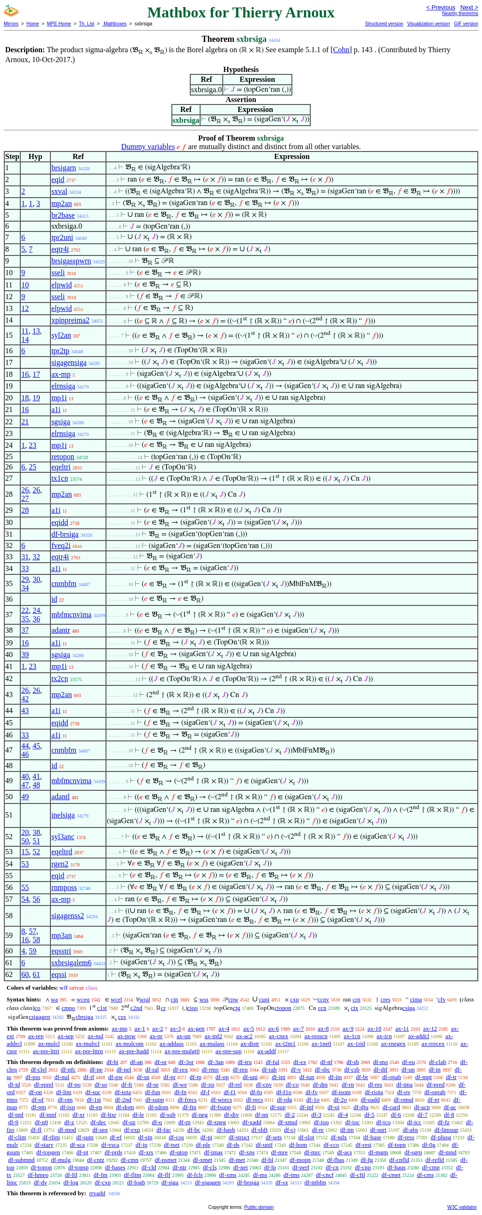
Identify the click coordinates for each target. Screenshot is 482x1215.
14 (25, 339)
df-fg (367, 1159)
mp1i (59, 398)
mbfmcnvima (71, 615)
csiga (408, 1007)
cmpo (68, 1007)
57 (32, 931)
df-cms (425, 1174)
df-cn (332, 1167)
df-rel (235, 1084)
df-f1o (284, 1092)
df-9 (13, 1122)
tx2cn (59, 679)
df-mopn (300, 1159)
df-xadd (251, 1122)
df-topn (397, 1144)
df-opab (391, 1076)
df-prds (113, 1152)
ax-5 (248, 1028)
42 (25, 699)
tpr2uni (62, 237)
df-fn (180, 1092)
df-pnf (16, 1114)
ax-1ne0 (321, 1043)
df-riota (374, 1092)
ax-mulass (212, 1043)
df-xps (247, 1152)
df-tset (171, 1144)
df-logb (136, 1182)
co (37, 1007)
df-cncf (325, 1174)
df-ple (203, 1144)
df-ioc (352, 1122)
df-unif (264, 1144)
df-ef (115, 1137)
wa (54, 999)
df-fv (311, 1092)
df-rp (184, 1122)
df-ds (233, 1144)
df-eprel (43, 1084)
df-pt (82, 1152)
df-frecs (186, 1099)
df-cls (210, 1167)
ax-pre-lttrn (89, 1051)
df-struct (239, 1137)
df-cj (290, 1129)
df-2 (290, 1114)
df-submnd (21, 1159)
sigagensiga (69, 362)
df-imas (213, 1152)
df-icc (414, 1122)
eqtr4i (60, 249)
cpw (233, 999)
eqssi (58, 974)
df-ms (260, 1174)
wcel (116, 999)
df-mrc (312, 1152)
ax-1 (140, 1028)
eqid (57, 179)
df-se (152, 1084)
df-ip (141, 1144)
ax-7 (298, 1028)
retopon (62, 457)
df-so (101, 1084)
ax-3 (175, 1028)
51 (36, 841)
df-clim (17, 1137)
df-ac (450, 1107)
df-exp (132, 1129)
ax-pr (156, 1036)
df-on (35, 1092)
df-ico (383, 1122)
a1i (56, 409)
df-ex (299, 1061)
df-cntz (95, 1159)
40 (25, 776)
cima (416, 999)
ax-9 (348, 1028)
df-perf (300, 1167)
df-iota (123, 1092)
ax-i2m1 (285, 1043)
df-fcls (195, 1174)
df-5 (369, 1114)
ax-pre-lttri (46, 1051)
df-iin (335, 1076)
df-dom (125, 1107)
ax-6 (273, 1028)
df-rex (180, 1069)
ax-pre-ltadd (134, 1051)
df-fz (444, 1122)
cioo (192, 1007)
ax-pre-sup (229, 1051)
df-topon (41, 1167)
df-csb (352, 1069)
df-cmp (431, 1167)
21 (25, 422)
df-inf (307, 1107)
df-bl (267, 1159)
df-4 (343, 1114)
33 (25, 568)
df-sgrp (413, 1152)
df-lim (64, 1092)
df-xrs (146, 1152)
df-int (278, 1076)
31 (25, 557)
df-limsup (446, 1129)
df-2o (339, 1099)
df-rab (269, 1069)
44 (25, 746)
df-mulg (61, 1159)
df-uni (250, 1076)
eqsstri (61, 951)
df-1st (94, 1099)
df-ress (406, 1137)
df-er (433, 1099)
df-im (347, 1129)
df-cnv (264, 1084)
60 (25, 974)
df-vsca (110, 1144)
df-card (391, 1107)
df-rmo (210, 1069)
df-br (362, 1076)
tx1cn (59, 478)
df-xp (207, 1084)
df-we (180, 1084)
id (54, 599)
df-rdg (284, 1099)
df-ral (152, 1069)
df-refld (435, 1159)
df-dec (98, 1122)
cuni (264, 999)
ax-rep (36, 1036)
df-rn (348, 1084)
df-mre (279, 1152)
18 (25, 398)
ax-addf (266, 1051)
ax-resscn (316, 1036)
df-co (292, 1084)
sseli (57, 273)
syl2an (61, 335)
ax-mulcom (130, 1043)
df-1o (313, 1099)
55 (25, 887)
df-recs (254, 1099)
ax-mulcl (49, 1043)
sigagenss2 (67, 916)
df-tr (451, 1076)
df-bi (112, 1061)
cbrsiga (84, 1016)
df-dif (381, 1069)
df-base (372, 1137)
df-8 (449, 1114)
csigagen (39, 1016)
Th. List (87, 23)
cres (385, 999)
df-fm (101, 1174)
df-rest (363, 1144)
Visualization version (428, 23)
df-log (71, 1182)
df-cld (149, 1167)
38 (36, 832)
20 (25, 832)
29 (25, 579)
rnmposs (64, 887)
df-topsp (78, 1167)
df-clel (39, 1069)
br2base (63, 215)
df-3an (216, 1061)
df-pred (435, 1084)
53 (25, 864)
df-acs (344, 1152)
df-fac (163, 1129)
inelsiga (63, 815)
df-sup (278, 1107)
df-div (231, 1114)
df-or (160, 1061)
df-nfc (68, 1069)
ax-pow (126, 1036)
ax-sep (66, 1036)
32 (36, 557)
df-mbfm (315, 1182)
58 (36, 940)
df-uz (128, 1122)
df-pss (32, 1076)
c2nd (136, 1007)
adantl (60, 797)
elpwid (61, 285)
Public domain (259, 1207)
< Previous (440, 7)
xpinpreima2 (70, 320)
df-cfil (357, 1174)
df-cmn (130, 1159)
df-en (95, 1107)
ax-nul (95, 1036)
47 (25, 785)
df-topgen (48, 1152)
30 (36, 579)
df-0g (428, 1144)
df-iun (306, 1076)
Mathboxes (114, 23)
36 (36, 619)
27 (25, 498)
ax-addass (172, 1043)
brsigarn (63, 168)
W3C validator (462, 1207)
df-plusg (441, 1137)
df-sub (168, 1114)
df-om (65, 1099)
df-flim (132, 1174)
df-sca (77, 1144)
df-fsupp (220, 1107)
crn (357, 999)
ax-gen (196, 1028)
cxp (294, 999)
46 (25, 754)
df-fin (190, 1107)
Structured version (384, 23)
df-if (88, 1076)
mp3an (61, 935)
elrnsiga (63, 386)
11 (24, 331)
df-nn (261, 1114)
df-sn (143, 1076)
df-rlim (51, 1137)
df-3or (186, 1061)
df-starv (43, 1144)
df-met (237, 1159)
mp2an (61, 203)
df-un (408, 1069)
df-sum (85, 1137)
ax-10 (375, 1028)
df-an (136, 1061)
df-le (138, 1114)
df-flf (164, 1174)
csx (122, 1016)
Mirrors (11, 23)
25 (32, 467)
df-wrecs (221, 1099)
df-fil (71, 1174)
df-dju (361, 1107)
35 (25, 619)
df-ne (96, 1069)
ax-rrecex (432, 1043)
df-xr (78, 1114)
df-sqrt (378, 1129)
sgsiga (60, 422)
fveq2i (61, 545)
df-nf (326, 1061)
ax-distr (250, 1043)
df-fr (127, 1084)
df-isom (341, 1092)
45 (36, 746)
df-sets (273, 1137)
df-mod (67, 1129)
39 (25, 655)
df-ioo (321, 1122)
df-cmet (391, 1174)
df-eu (408, 1061)
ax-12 (430, 1028)
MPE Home (59, 23)
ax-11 (402, 1028)
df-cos (177, 1137)
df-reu (240, 1069)
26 (25, 490)
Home (32, 23)
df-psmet (166, 1159)
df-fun (153, 1092)
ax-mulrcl (88, 1043)
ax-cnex (278, 1036)
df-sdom (158, 1107)
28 (25, 510)
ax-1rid (356, 1043)
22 (25, 610)
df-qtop (178, 1152)
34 (25, 588)
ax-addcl (418, 1036)
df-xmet (202, 1159)
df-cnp (363, 1167)
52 (36, 852)
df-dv (40, 1182)
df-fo (256, 1092)
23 (32, 445)
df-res (375, 1084)
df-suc (93, 1092)
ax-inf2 (214, 1036)
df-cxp (103, 1182)
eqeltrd (61, 852)
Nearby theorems (460, 13)
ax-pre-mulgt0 (182, 1051)
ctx (354, 1007)
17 (36, 374)
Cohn (341, 50)
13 (36, 331)
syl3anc (62, 837)
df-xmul (287, 1122)
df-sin (145, 1137)
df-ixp (67, 1107)
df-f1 (230, 1092)
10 (25, 285)
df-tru (245, 1061)
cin (174, 999)
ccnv (323, 999)
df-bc (193, 1129)
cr (163, 1007)
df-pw (115, 1076)
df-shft (259, 1129)
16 (25, 374)
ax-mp (61, 374)
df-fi (250, 1107)
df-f (205, 1092)
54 (25, 899)
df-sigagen (208, 1182)
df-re (318, 1129)
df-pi (206, 1137)
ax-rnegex (393, 1043)
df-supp (154, 1099)
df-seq (100, 1129)
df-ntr (180, 1167)
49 (25, 797)
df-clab (437, 1061)
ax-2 (157, 1028)
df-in (435, 1069)
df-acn (422, 1107)
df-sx (281, 1182)
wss (204, 999)
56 (36, 899)
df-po (73, 1084)
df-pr (169, 1076)
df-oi (333, 1107)
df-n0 (41, 1122)
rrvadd (97, 1193)
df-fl (36, 1129)
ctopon (282, 1007)
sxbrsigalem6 (71, 963)
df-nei (240, 1167)
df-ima (404, 1084)
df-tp (195, 1076)
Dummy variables (148, 147)
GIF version (466, 23)
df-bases (115, 1167)
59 (32, 951)
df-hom (298, 1144)
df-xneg (216, 1122)
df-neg (200, 1114)
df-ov (403, 1092)
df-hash (226, 1129)
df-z (69, 1122)
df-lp (270, 1167)
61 (36, 974)
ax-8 (323, 1028)
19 (36, 398)
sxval (59, 191)
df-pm (38, 1107)
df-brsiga (65, 534)
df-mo (380, 1061)
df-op (222, 1076)
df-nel (124, 1069)
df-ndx (338, 1137)
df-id (14, 1084)
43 (25, 711)
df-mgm (378, 1152)
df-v (296, 1069)
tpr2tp (60, 351)
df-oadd (370, 1099)
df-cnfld (399, 1159)
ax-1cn (352, 1036)
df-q (157, 1122)
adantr (60, 630)
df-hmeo (38, 1174)
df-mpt (423, 1076)
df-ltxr (108, 1114)
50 (25, 841)
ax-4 (223, 1028)
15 (25, 852)
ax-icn (384, 1036)
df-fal (272, 1061)
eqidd (59, 522)
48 (36, 785)
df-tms (291, 1174)
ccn (322, 1007)
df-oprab (435, 1092)
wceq (83, 999)
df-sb (352, 1061)
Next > (469, 7)
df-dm (320, 1084)
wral (144, 999)
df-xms (228, 1174)
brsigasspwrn (71, 261)
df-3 (316, 1114)
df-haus (396, 1167)
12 (25, 308)
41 (36, 776)
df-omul (404, 1099)
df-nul (61, 1076)
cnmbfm (63, 584)
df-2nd (123, 1099)
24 (36, 610)
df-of (38, 1099)
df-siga (169, 1182)
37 (25, 630)
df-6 (396, 1114)
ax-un (184, 1036)
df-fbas (336, 1159)
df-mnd (448, 1152)
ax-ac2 (244, 1036)
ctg (237, 1007)
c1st (102, 1007)
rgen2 (59, 864)
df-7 (423, 1114)
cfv (442, 999)
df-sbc (322, 1069)
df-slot (306, 1137)
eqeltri (61, 467)
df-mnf (48, 1114)
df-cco (331, 1144)
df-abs (410, 1129)
